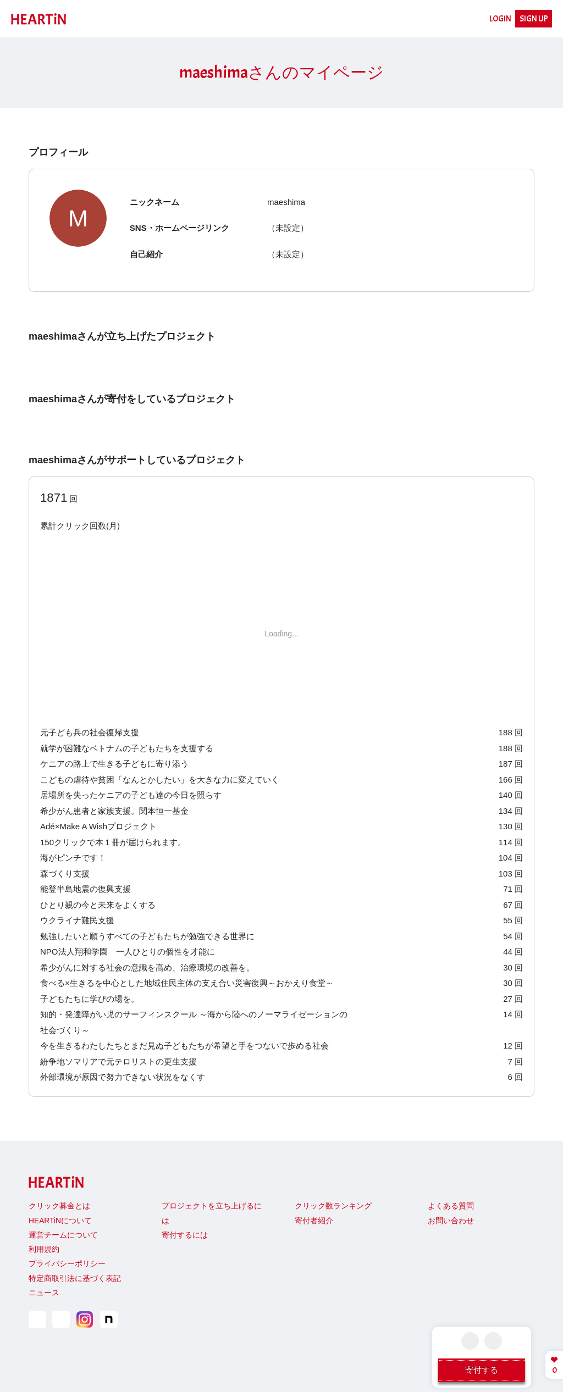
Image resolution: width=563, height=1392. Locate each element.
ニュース (44, 1293)
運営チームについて (63, 1235)
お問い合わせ (451, 1221)
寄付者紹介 (314, 1221)
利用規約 (44, 1249)
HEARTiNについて (60, 1221)
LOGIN (500, 19)
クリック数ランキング (333, 1206)
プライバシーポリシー (67, 1264)
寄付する (481, 1369)
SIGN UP (534, 19)
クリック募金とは (59, 1206)
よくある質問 (451, 1206)
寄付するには (185, 1235)
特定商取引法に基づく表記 (75, 1278)
